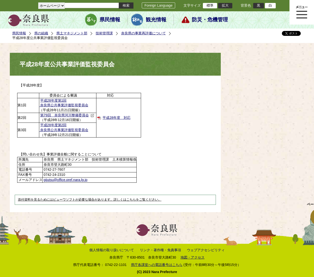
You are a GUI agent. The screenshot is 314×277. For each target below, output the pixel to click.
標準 (210, 5)
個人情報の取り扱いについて (111, 250)
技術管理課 (104, 33)
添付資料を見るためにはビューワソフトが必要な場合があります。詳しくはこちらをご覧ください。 (89, 199)
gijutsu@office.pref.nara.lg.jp (65, 180)
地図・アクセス (193, 257)
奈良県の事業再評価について (143, 33)
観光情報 (156, 20)
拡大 (225, 5)
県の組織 (41, 33)
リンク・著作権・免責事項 (160, 250)
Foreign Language (158, 5)
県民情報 (110, 20)
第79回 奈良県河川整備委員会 (67, 115)
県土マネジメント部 (71, 33)
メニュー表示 (301, 12)
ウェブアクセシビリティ (206, 250)
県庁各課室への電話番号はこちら (157, 265)
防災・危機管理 (210, 20)
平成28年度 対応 (117, 118)
